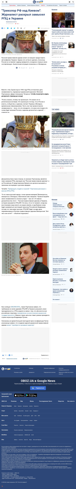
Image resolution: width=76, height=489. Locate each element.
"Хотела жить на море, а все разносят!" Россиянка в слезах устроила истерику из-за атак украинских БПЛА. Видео (59, 64)
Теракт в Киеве (63, 5)
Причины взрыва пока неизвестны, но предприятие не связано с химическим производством (61, 152)
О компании (17, 368)
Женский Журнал (37, 439)
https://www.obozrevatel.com (51, 446)
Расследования (43, 401)
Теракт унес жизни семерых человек (61, 36)
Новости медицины (18, 434)
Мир (21, 401)
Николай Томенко (56, 229)
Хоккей (26, 410)
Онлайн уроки (26, 415)
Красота (26, 439)
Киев (15, 406)
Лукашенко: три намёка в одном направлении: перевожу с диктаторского (60, 291)
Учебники (19, 415)
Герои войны (12, 5)
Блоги (50, 401)
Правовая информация (49, 368)
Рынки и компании (18, 430)
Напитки (22, 425)
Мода (30, 439)
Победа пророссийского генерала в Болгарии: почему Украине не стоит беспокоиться (59, 205)
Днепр (30, 406)
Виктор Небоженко (57, 284)
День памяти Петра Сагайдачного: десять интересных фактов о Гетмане (59, 225)
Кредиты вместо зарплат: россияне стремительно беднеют (60, 270)
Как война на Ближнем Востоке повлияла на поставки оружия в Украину (59, 260)
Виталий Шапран (56, 274)
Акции (31, 420)
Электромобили (24, 420)
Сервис (35, 420)
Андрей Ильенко (56, 219)
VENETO (43, 5)
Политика (13, 401)
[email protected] (19, 478)
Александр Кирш (56, 294)
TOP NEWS (55, 109)
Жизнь (32, 401)
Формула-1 (35, 410)
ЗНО (35, 415)
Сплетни (21, 439)
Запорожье (25, 406)
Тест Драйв (16, 420)
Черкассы (36, 406)
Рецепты (16, 425)
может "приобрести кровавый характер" (20, 325)
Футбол (15, 410)
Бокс (31, 410)
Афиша (15, 439)
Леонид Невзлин (56, 264)
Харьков (20, 406)
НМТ (39, 415)
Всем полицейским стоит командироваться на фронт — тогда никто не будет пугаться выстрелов (60, 215)
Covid (32, 434)
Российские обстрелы (52, 5)
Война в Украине (21, 5)
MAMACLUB (27, 434)
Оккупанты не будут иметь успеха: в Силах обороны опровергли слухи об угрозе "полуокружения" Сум (63, 161)
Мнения (54, 200)
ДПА (32, 415)
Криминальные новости (11, 21)
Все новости (70, 401)
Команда (31, 368)
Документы (31, 372)
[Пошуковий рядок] (73, 2)
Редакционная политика (11, 358)
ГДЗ (15, 415)
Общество (61, 401)
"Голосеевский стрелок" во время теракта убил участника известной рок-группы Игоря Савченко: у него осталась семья (63, 32)
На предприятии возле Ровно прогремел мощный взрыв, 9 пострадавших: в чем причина (61, 146)
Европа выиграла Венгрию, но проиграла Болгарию (59, 280)
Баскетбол (21, 410)
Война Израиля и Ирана (33, 5)
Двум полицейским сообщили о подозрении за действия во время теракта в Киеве (63, 136)
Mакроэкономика (28, 430)
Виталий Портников (57, 208)
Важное (54, 10)
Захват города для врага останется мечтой (62, 166)
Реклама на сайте (18, 372)
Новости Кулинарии (29, 425)
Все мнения (56, 299)
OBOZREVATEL (15, 307)
